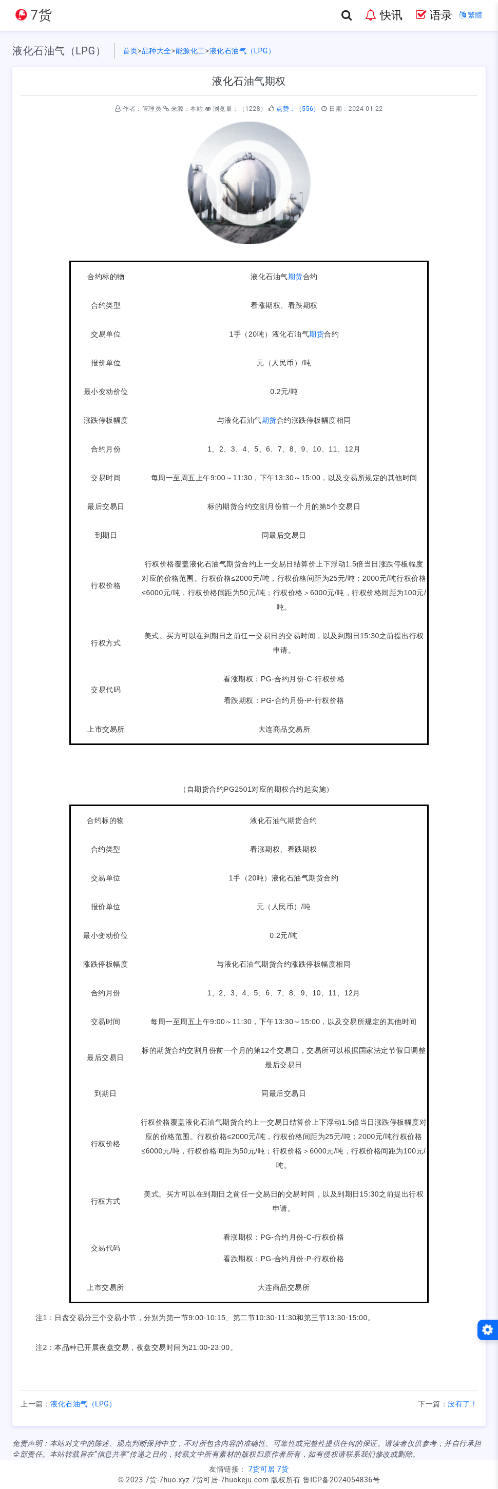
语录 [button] (434, 15)
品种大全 (156, 51)
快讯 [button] (384, 15)
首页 (130, 51)
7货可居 (261, 1469)
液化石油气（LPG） (242, 51)
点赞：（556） (298, 108)
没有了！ (462, 1404)
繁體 (471, 15)
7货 (283, 1469)
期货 (295, 276)
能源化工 (190, 51)
